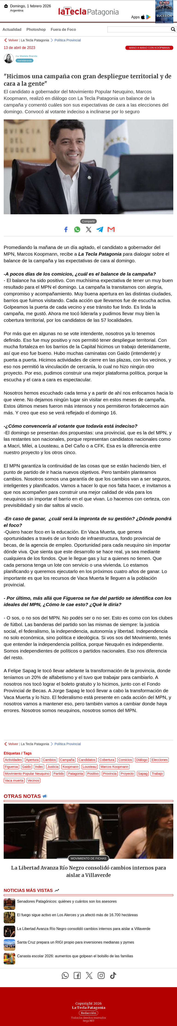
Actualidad (12, 29)
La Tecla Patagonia (35, 40)
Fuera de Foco (63, 29)
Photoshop (36, 29)
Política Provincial (68, 40)
